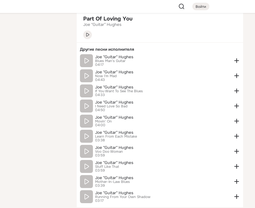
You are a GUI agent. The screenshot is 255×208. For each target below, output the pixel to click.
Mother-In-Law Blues (112, 182)
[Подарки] (13, 73)
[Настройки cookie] (36, 201)
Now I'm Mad (106, 76)
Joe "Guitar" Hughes (114, 57)
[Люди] (37, 50)
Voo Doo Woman (109, 152)
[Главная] (13, 26)
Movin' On (103, 121)
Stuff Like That (107, 167)
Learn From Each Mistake (116, 136)
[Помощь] (13, 97)
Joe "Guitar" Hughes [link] (102, 24)
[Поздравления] (37, 73)
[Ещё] (36, 166)
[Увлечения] (37, 26)
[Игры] (60, 73)
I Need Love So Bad (111, 106)
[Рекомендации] (37, 97)
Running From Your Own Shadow (122, 197)
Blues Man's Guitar (110, 61)
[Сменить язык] (36, 178)
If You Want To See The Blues (119, 91)
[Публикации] (13, 50)
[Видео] (60, 50)
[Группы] (60, 26)
